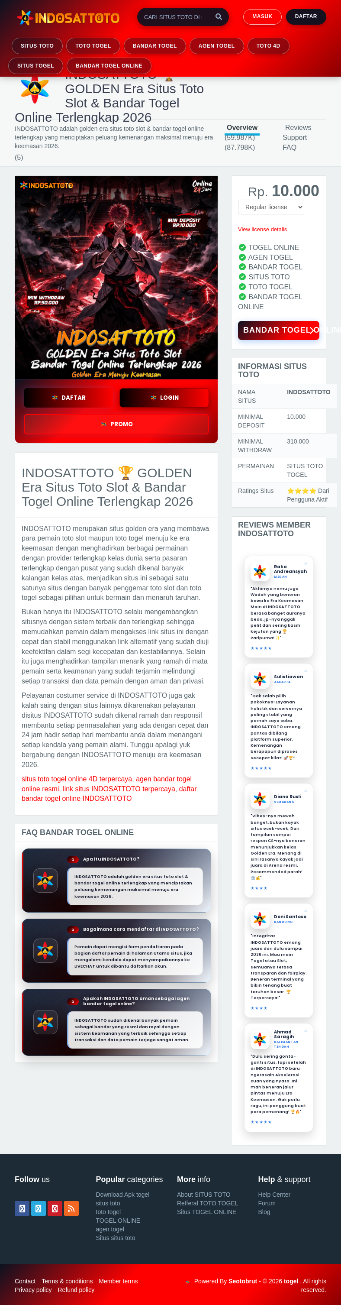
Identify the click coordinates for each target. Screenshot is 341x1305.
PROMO (116, 424)
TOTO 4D (268, 46)
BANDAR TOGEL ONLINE (109, 66)
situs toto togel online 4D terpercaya (77, 779)
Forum (267, 1203)
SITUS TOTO (37, 46)
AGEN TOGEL (217, 46)
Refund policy (76, 1289)
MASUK (262, 16)
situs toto (108, 1203)
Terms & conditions (67, 1281)
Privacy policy (33, 1289)
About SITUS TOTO (204, 1194)
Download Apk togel (123, 1194)
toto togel (108, 1211)
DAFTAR (68, 398)
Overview (242, 127)
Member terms (118, 1281)
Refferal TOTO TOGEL (207, 1203)
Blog (264, 1211)
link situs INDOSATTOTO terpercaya (119, 789)
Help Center (274, 1194)
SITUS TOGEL (35, 66)
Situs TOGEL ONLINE (206, 1211)
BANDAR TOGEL (155, 46)
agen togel (110, 1229)
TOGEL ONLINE (118, 1220)
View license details (262, 229)
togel (291, 1281)
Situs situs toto (115, 1237)
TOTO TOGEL (93, 46)
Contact (25, 1281)
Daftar (306, 16)
